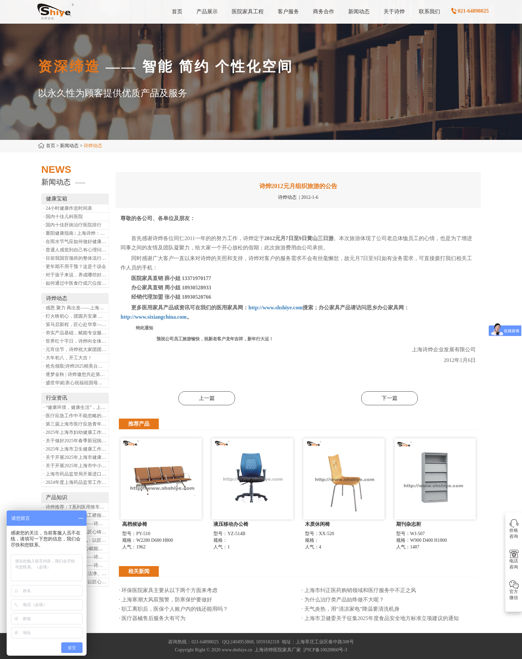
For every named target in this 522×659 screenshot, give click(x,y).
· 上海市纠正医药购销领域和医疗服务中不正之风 (359, 590)
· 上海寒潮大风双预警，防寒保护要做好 (165, 599)
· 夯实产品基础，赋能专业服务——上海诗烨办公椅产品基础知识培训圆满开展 (76, 332)
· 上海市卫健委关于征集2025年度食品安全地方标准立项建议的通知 (380, 618)
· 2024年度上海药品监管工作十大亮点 (76, 482)
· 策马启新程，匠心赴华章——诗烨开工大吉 (76, 324)
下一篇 (389, 398)
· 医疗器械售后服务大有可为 (152, 618)
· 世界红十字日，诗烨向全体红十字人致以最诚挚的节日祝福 (76, 341)
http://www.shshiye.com (275, 307)
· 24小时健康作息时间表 (67, 208)
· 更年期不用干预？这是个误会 (74, 266)
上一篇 (207, 398)
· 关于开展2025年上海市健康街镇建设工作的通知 (76, 457)
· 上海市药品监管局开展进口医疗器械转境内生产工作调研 (76, 474)
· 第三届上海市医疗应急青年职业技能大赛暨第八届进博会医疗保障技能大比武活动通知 (76, 424)
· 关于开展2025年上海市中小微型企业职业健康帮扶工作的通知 (76, 465)
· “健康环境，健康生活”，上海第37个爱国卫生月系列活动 (76, 407)
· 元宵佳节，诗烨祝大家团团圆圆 (76, 349)
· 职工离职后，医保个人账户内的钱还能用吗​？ (173, 609)
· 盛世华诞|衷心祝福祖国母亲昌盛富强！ (76, 382)
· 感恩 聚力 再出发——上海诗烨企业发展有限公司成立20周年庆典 (76, 307)
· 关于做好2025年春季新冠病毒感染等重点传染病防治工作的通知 (76, 440)
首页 (50, 145)
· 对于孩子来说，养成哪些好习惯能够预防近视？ (76, 274)
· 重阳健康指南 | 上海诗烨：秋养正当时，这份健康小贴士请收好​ (76, 233)
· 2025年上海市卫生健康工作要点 (76, 449)
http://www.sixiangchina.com (153, 317)
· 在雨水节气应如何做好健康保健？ (76, 241)
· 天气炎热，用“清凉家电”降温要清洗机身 (350, 609)
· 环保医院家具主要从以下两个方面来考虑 (168, 590)
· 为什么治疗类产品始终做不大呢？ (343, 599)
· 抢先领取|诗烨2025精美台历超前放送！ (76, 366)
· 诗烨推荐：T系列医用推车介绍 (76, 506)
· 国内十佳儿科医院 (63, 216)
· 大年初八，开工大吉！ (67, 357)
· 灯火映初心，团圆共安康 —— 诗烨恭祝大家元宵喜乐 (76, 316)
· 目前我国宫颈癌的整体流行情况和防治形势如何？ (76, 258)
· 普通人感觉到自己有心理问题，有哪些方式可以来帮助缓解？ (76, 249)
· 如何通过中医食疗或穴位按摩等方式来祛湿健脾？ (76, 283)
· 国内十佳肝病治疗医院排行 (72, 224)
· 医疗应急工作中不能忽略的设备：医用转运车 (76, 415)
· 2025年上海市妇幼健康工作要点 (76, 432)
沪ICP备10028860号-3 (325, 649)
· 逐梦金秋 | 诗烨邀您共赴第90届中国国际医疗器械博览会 (76, 374)
